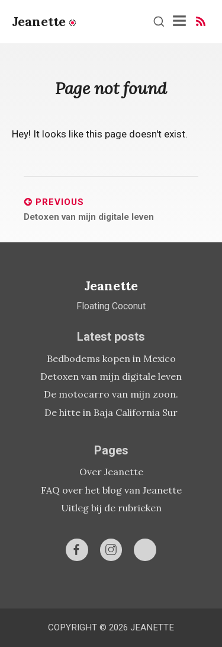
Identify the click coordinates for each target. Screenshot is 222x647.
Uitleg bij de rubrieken (111, 508)
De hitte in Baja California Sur (111, 412)
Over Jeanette (111, 472)
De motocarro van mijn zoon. (111, 394)
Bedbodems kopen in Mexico (111, 358)
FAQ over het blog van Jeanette (111, 490)
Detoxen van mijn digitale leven (111, 376)
